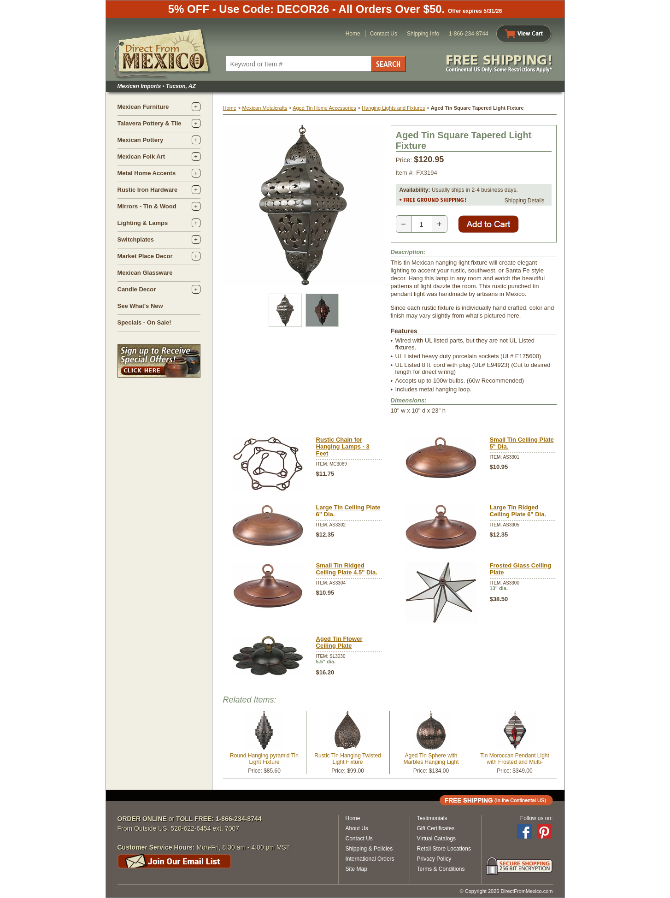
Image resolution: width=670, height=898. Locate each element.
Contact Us (383, 33)
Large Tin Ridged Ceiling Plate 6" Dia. (518, 511)
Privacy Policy (434, 859)
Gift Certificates (436, 828)
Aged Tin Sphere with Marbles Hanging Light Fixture (430, 762)
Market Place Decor (145, 256)
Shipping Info (423, 33)
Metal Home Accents (147, 173)
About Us (357, 828)
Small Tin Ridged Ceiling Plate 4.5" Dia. (346, 569)
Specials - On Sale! (144, 322)
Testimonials (432, 818)
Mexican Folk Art (141, 156)
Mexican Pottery (141, 139)
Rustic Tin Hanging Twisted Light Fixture (347, 758)
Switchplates (136, 239)
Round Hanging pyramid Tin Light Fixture (264, 758)
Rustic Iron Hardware (148, 189)
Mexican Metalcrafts (264, 108)
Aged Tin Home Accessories (324, 108)
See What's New (140, 305)
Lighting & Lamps (143, 222)
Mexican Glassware (145, 272)
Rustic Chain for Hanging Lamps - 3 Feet (343, 446)
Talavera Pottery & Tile (150, 123)
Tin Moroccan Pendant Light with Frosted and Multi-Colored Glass (514, 762)
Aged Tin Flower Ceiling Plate (339, 642)
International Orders (370, 859)
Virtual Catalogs (436, 838)
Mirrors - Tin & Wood (147, 206)
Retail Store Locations (444, 848)
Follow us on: (536, 818)
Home (353, 33)
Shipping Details (525, 200)
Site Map (356, 869)
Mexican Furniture (143, 106)
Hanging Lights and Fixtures (393, 108)
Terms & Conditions (441, 869)
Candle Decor (137, 289)
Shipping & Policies (369, 848)
